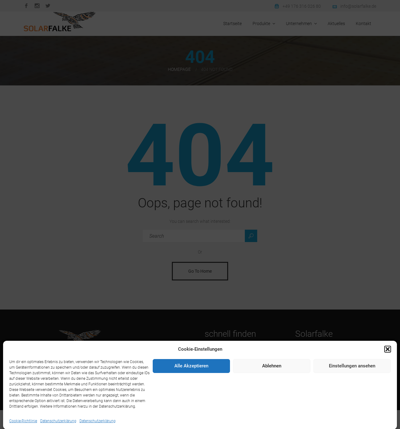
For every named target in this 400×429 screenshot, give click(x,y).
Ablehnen (271, 392)
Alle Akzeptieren (191, 392)
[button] (388, 375)
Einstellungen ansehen (352, 392)
